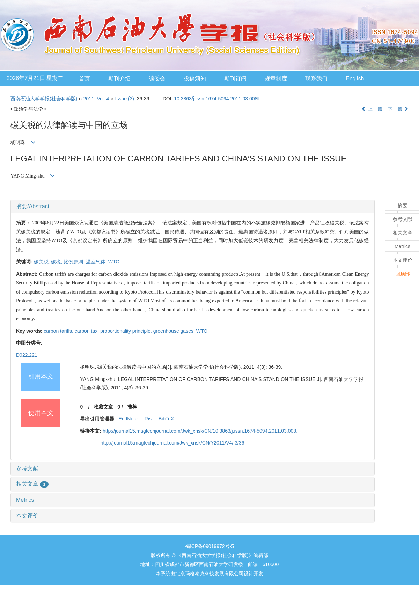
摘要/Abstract (32, 206)
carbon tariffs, (59, 331)
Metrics (25, 500)
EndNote (127, 418)
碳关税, (42, 262)
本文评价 (27, 516)
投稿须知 (195, 78)
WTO (113, 262)
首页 (84, 78)
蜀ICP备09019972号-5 (209, 546)
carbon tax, (87, 331)
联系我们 (316, 78)
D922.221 (26, 355)
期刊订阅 (235, 78)
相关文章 (32, 484)
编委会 (157, 78)
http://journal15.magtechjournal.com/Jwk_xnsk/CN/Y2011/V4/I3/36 (172, 443)
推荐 (132, 407)
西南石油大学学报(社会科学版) (43, 98)
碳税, (57, 262)
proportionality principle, (126, 331)
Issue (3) (124, 98)
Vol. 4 (103, 98)
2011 (88, 98)
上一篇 (371, 109)
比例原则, (75, 262)
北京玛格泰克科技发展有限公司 (209, 573)
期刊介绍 (119, 78)
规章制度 (276, 78)
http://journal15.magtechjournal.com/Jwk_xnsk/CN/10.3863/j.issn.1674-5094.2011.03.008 (200, 431)
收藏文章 (103, 407)
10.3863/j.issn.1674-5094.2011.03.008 (216, 98)
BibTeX (166, 418)
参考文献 (27, 468)
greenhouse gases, (174, 331)
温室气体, (97, 262)
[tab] (192, 206)
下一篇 (398, 109)
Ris (148, 418)
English (355, 78)
